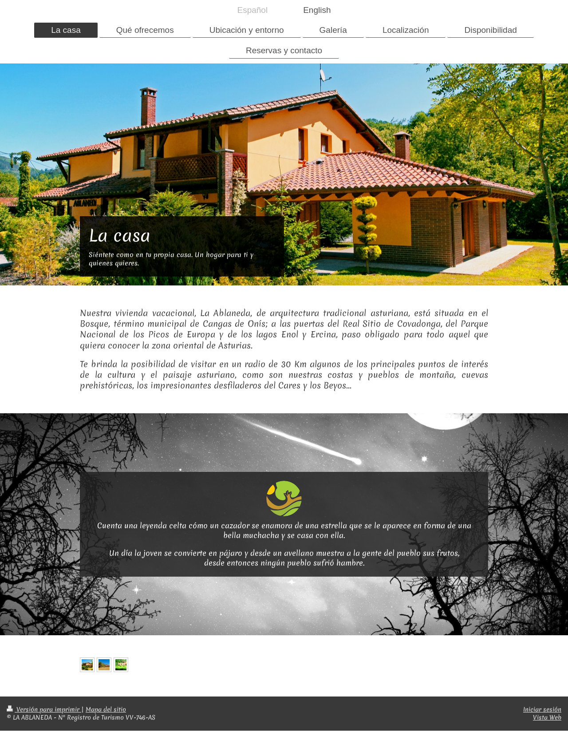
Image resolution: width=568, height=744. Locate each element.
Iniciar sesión (542, 709)
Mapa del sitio (106, 709)
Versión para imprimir (44, 709)
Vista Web (547, 717)
